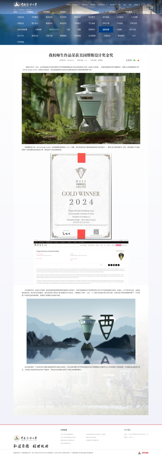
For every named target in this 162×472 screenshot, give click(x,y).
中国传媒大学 (26, 453)
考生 (116, 5)
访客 (128, 5)
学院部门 (63, 12)
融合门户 (69, 5)
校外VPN (78, 5)
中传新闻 (46, 12)
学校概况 (30, 12)
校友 (122, 5)
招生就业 (128, 12)
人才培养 (95, 12)
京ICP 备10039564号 (38, 453)
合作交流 (144, 12)
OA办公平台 (97, 5)
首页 (15, 12)
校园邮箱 (87, 5)
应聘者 (135, 5)
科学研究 (112, 12)
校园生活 (79, 12)
